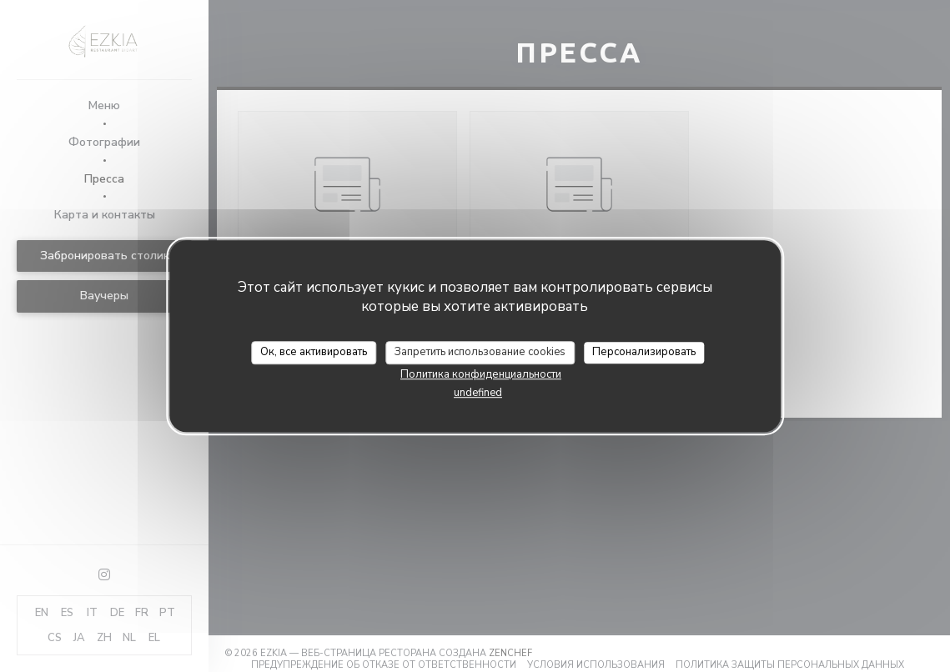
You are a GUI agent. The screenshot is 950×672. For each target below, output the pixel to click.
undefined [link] (478, 392)
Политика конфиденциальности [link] (480, 374)
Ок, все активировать (313, 351)
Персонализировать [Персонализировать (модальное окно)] (644, 351)
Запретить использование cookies (480, 351)
